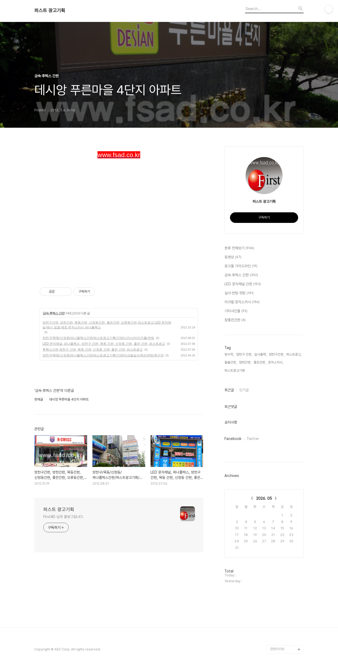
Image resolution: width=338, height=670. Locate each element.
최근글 (229, 390)
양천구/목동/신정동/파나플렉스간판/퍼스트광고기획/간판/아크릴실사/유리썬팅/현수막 (103, 355)
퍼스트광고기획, (235, 371)
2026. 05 (264, 498)
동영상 (232, 257)
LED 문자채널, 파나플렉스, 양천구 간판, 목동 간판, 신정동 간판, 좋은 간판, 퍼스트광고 (104, 344)
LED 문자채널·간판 (242, 284)
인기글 (244, 390)
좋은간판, (259, 362)
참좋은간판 (235, 320)
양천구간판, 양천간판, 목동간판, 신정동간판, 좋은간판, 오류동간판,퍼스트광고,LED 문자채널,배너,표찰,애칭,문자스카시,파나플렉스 (107, 325)
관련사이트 (277, 649)
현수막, (229, 354)
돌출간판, (230, 362)
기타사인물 (235, 311)
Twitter (253, 439)
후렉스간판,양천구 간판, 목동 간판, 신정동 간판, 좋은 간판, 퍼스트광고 (93, 349)
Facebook (232, 439)
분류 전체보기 (239, 248)
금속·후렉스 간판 (53, 313)
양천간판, (245, 362)
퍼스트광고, (294, 354)
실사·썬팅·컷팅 (238, 293)
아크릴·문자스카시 (242, 302)
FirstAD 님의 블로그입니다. (63, 517)
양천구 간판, (244, 354)
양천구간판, (276, 354)
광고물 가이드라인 (240, 266)
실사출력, (260, 354)
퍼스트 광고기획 (49, 10)
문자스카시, (275, 362)
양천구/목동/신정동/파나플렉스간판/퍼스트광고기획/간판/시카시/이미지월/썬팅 (98, 338)
